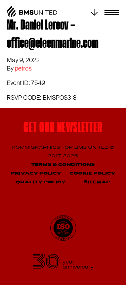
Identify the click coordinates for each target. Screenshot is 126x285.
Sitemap (97, 182)
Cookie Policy (92, 173)
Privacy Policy (36, 173)
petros (23, 68)
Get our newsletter (63, 128)
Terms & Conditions (63, 164)
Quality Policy (41, 182)
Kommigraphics (36, 147)
